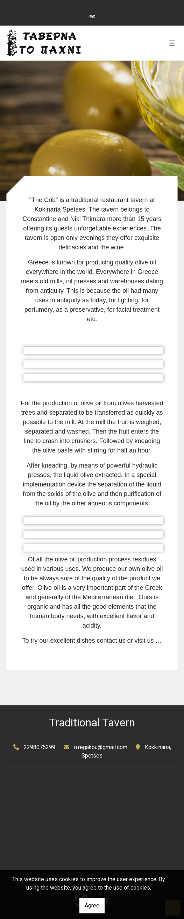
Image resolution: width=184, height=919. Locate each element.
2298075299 (39, 747)
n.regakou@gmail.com (100, 747)
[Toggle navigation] (171, 43)
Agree (92, 905)
